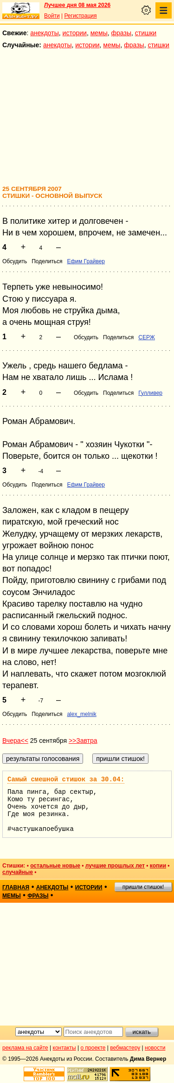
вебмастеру (125, 1048)
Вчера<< (15, 740)
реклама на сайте (25, 1048)
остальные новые (55, 865)
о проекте (93, 1048)
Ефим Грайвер (86, 261)
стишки (145, 33)
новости (155, 1048)
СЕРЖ (146, 337)
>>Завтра (83, 740)
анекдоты (44, 33)
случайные (17, 872)
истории (75, 33)
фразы (121, 33)
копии (158, 865)
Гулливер (150, 393)
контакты (64, 1048)
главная (15, 887)
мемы (99, 33)
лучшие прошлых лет (115, 865)
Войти (52, 16)
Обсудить (14, 261)
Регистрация (80, 16)
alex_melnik (81, 714)
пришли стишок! (143, 887)
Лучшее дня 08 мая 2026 (77, 5)
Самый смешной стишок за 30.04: (65, 779)
